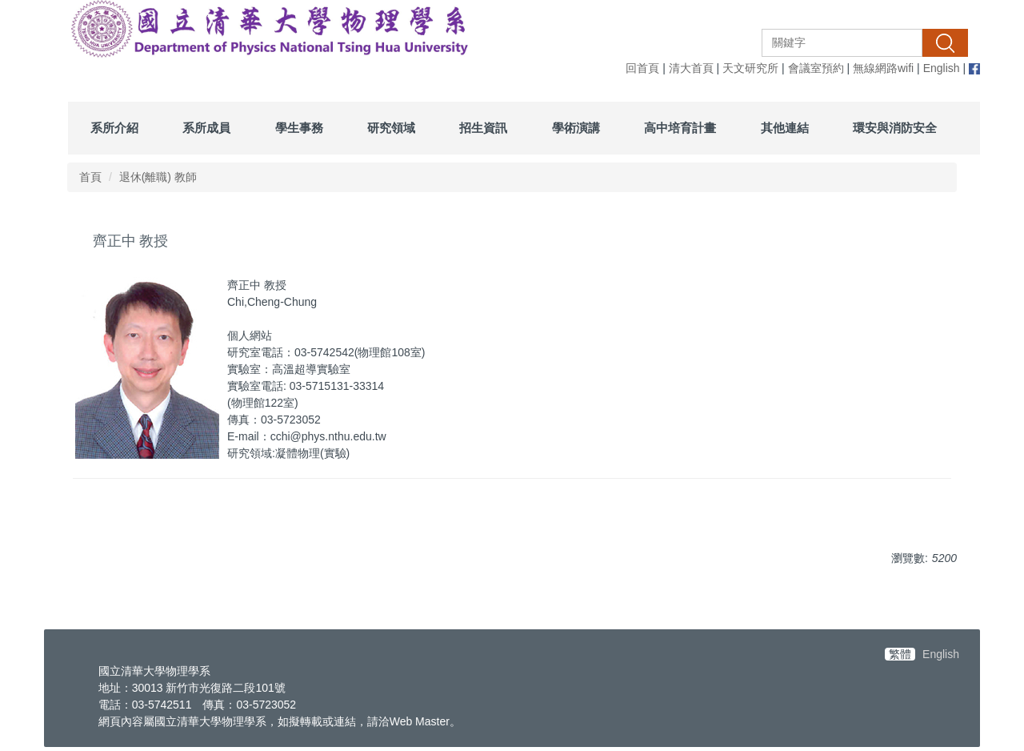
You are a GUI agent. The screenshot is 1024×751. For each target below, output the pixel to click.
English (941, 68)
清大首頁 (691, 68)
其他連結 (785, 128)
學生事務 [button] (299, 128)
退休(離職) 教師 (158, 177)
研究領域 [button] (391, 128)
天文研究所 (750, 68)
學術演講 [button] (576, 128)
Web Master (420, 721)
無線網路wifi (883, 68)
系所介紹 (114, 128)
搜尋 (945, 42)
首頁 (90, 177)
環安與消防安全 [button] (895, 128)
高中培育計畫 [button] (680, 128)
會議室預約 (816, 68)
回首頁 (642, 68)
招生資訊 (483, 128)
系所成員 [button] (206, 128)
